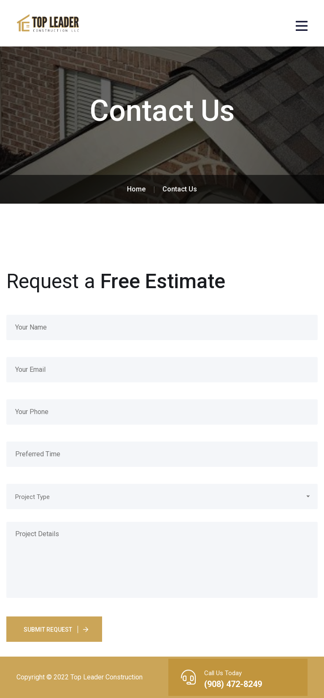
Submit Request (48, 629)
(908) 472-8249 (233, 684)
